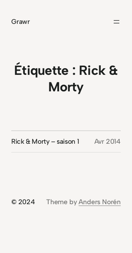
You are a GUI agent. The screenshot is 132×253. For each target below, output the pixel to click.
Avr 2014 (107, 141)
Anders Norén (99, 202)
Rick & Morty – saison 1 (45, 141)
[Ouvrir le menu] (116, 22)
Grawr (20, 22)
